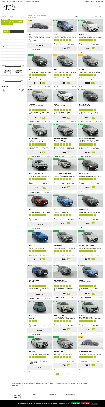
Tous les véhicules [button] (6, 31)
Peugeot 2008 (19, 21)
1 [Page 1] (57, 374)
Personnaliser (94, 403)
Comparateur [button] (96, 6)
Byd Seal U (4, 24)
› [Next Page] (76, 374)
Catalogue (81, 6)
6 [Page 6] (71, 374)
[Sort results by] (86, 16)
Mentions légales (52, 394)
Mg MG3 (12, 21)
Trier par (76, 16)
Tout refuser (85, 403)
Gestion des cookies (70, 394)
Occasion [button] (20, 31)
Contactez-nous (5, 1)
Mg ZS (10, 24)
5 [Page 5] (68, 374)
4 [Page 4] (65, 374)
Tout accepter (75, 403)
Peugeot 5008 (5, 21)
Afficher (96, 16)
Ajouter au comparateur (35, 49)
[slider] (4, 66)
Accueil (74, 6)
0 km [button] (13, 31)
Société (88, 6)
